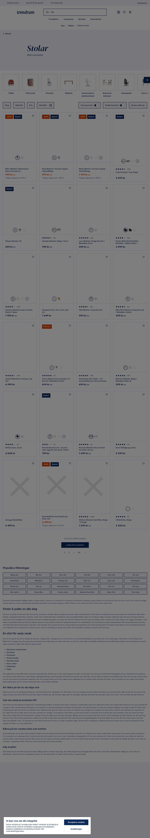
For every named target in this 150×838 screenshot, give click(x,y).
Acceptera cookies (76, 822)
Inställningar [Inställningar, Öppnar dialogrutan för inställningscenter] (76, 829)
